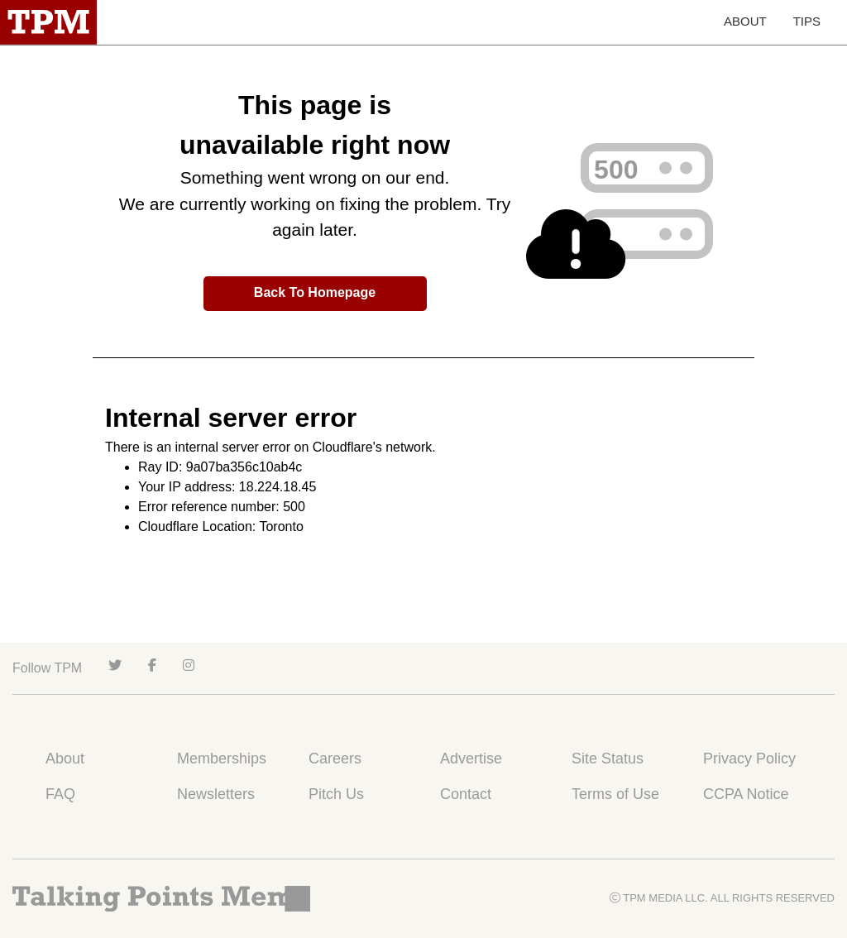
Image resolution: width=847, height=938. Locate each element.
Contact (465, 794)
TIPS (807, 21)
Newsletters (216, 794)
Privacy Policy (749, 758)
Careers (335, 758)
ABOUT (745, 21)
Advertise (471, 758)
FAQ (60, 794)
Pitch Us (336, 794)
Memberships (221, 758)
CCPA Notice (746, 794)
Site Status (608, 758)
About (64, 758)
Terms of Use (615, 794)
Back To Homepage (315, 292)
